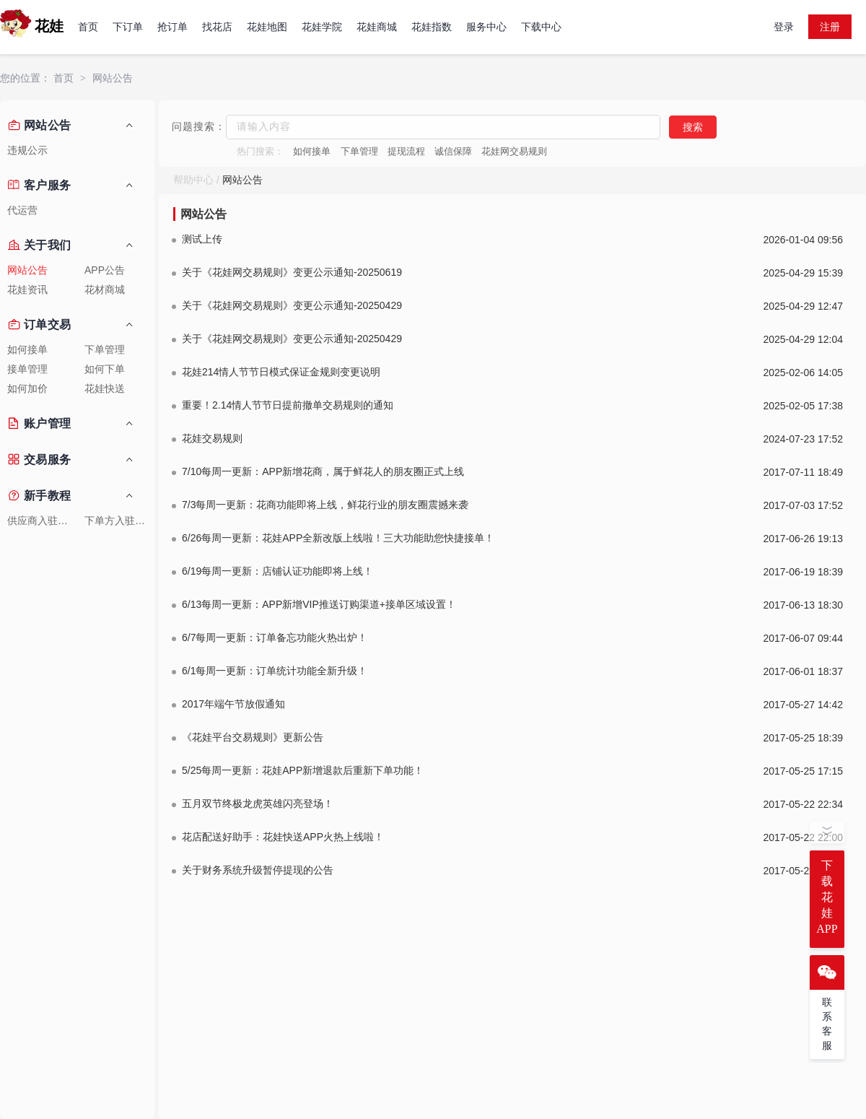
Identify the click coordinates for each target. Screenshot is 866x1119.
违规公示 (27, 150)
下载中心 (541, 26)
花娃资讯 (27, 289)
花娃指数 (431, 26)
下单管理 (104, 349)
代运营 (22, 210)
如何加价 (27, 388)
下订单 (128, 26)
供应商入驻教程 (42, 520)
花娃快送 (104, 388)
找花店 (217, 26)
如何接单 (27, 349)
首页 (88, 26)
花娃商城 (377, 26)
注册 (830, 26)
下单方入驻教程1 (119, 520)
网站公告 (112, 78)
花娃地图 (267, 26)
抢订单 (172, 26)
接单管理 (27, 369)
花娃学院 (322, 26)
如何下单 (104, 369)
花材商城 (104, 289)
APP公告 (104, 270)
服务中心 (486, 26)
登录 (784, 26)
